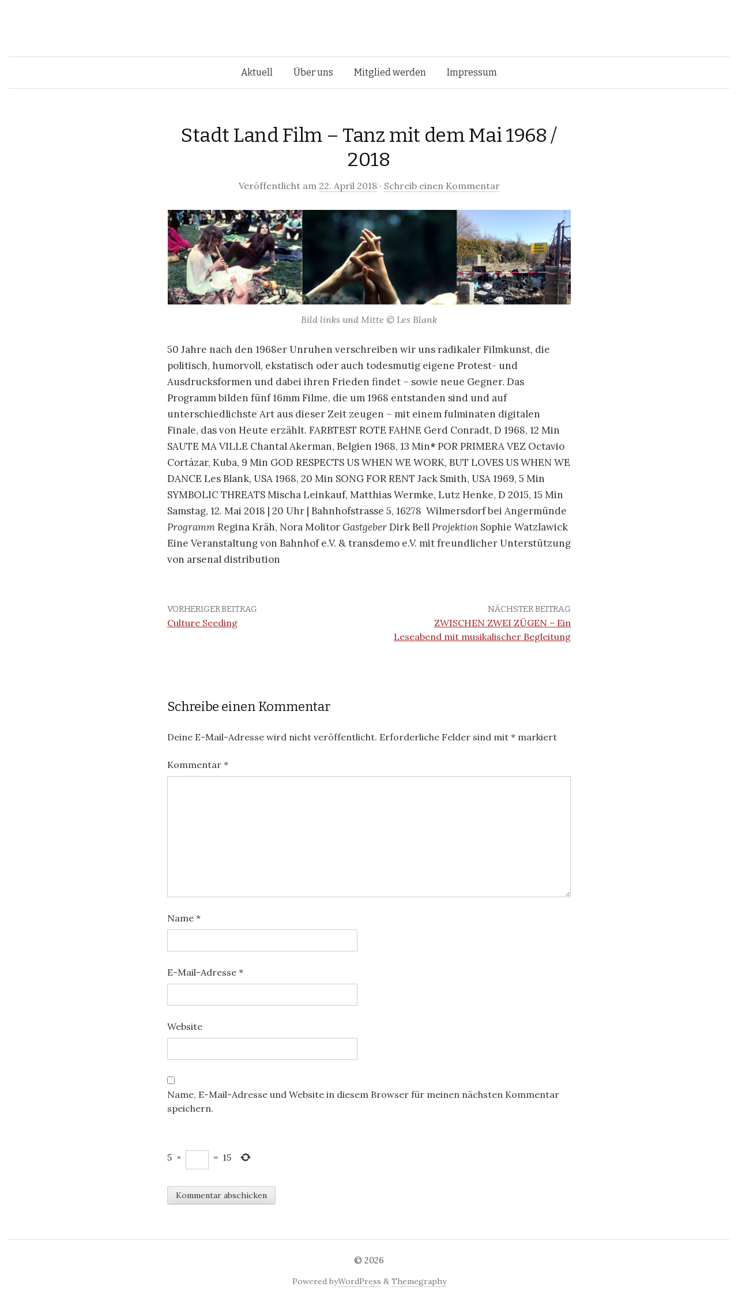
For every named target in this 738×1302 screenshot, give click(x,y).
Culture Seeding (202, 623)
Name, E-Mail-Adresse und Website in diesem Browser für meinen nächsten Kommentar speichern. (363, 1101)
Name (184, 918)
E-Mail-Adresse (205, 972)
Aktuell (257, 72)
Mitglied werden (390, 72)
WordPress (359, 1281)
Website (184, 1026)
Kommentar (197, 764)
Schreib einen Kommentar (442, 185)
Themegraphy (418, 1281)
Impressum (472, 72)
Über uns (313, 72)
